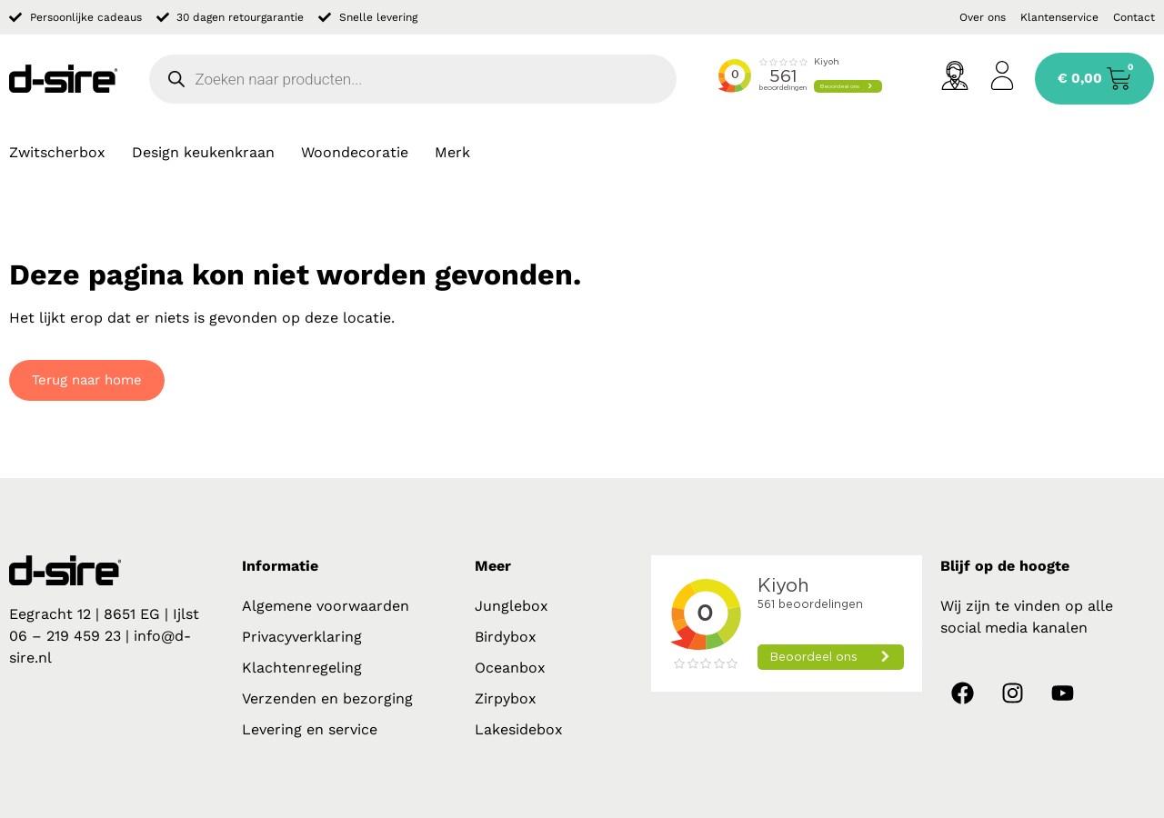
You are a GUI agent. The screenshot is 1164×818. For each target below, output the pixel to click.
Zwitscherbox (57, 152)
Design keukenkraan (203, 152)
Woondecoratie (354, 152)
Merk (452, 152)
